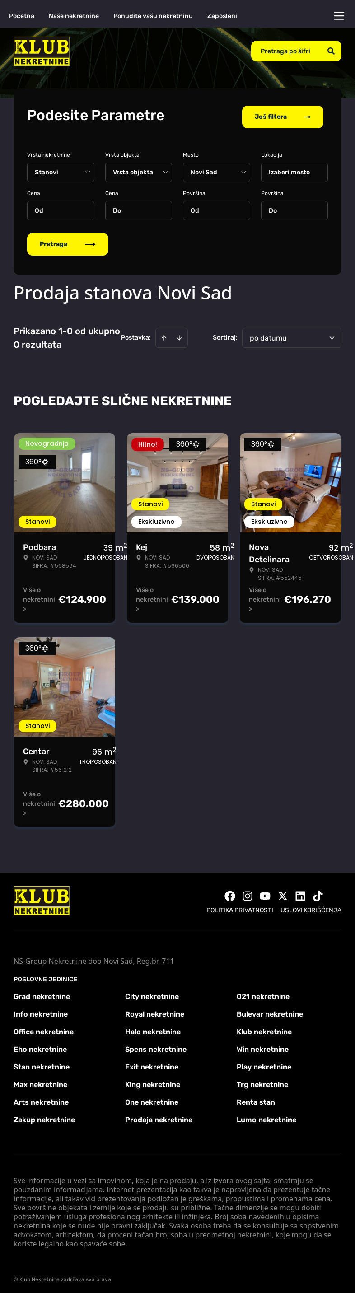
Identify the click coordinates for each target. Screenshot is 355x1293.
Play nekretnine (264, 1063)
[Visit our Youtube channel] (265, 892)
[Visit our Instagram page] (247, 892)
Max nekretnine (40, 1080)
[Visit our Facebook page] (229, 892)
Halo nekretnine (153, 1027)
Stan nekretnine (42, 1063)
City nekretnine (152, 992)
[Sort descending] (179, 334)
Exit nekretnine (151, 1063)
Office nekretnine (44, 1027)
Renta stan (256, 1098)
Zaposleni (222, 16)
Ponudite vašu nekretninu (153, 16)
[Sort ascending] (164, 334)
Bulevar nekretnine (270, 1010)
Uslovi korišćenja (310, 906)
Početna (21, 16)
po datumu (268, 334)
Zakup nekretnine (44, 1115)
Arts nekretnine (41, 1098)
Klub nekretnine (264, 1027)
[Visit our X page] (282, 892)
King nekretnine (152, 1080)
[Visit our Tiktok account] (318, 892)
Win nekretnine (263, 1045)
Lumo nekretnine (266, 1115)
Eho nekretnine (40, 1045)
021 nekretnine (263, 992)
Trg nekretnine (262, 1080)
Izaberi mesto (289, 168)
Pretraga (68, 240)
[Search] (331, 51)
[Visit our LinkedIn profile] (300, 892)
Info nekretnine (41, 1010)
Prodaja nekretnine (158, 1115)
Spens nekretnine (156, 1045)
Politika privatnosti (239, 906)
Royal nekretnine (154, 1010)
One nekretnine (151, 1098)
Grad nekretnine (42, 992)
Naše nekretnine (74, 16)
